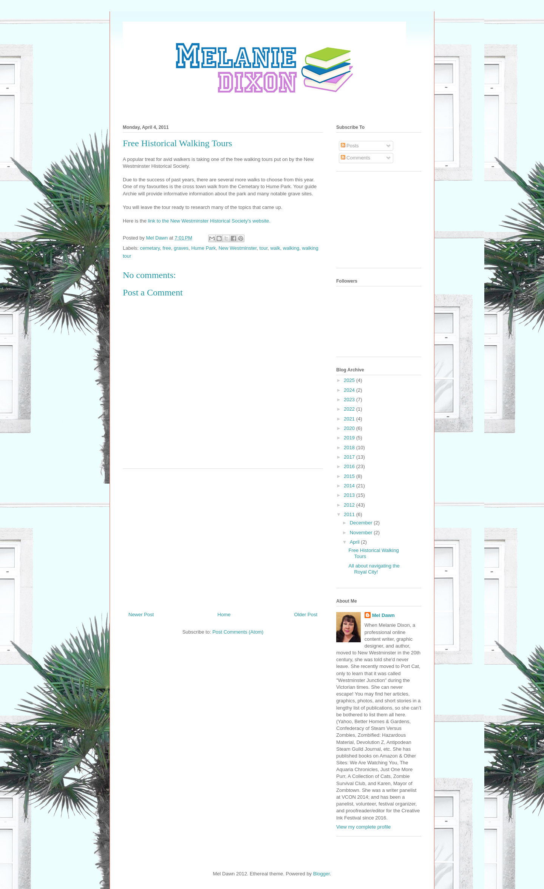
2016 (350, 466)
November (362, 532)
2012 (350, 505)
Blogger (321, 874)
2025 (350, 380)
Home (224, 614)
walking (291, 248)
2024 (350, 390)
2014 (350, 486)
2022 (350, 409)
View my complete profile (363, 827)
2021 (350, 419)
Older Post (305, 614)
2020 (350, 428)
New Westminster (237, 248)
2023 (350, 399)
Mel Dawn (383, 615)
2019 (350, 438)
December (362, 523)
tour (264, 248)
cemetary (150, 248)
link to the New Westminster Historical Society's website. (209, 221)
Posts (350, 145)
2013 (350, 495)
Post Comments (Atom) (237, 632)
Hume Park (203, 248)
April (355, 542)
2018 (350, 447)
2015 (350, 476)
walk (275, 248)
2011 (350, 514)
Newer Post (141, 614)
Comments (355, 158)
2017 (350, 457)
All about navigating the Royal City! (373, 569)
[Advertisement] (223, 537)
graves (181, 248)
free (166, 248)
